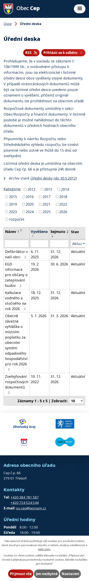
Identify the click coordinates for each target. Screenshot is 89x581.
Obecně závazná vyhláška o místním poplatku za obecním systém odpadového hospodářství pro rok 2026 (16, 342)
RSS (31, 52)
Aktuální (78, 251)
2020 (30, 204)
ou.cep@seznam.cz (31, 508)
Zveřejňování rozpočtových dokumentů (16, 384)
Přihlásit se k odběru (63, 52)
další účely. (44, 549)
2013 (48, 189)
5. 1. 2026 (38, 315)
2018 (63, 196)
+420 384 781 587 (25, 497)
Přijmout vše (21, 573)
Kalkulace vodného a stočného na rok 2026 (16, 300)
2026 (63, 211)
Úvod (8, 24)
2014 (65, 189)
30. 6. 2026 (59, 264)
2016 (30, 196)
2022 (63, 204)
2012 (31, 189)
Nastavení (70, 573)
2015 (13, 196)
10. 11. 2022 (36, 379)
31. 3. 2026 (59, 315)
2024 (30, 211)
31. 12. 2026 (55, 254)
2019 (13, 204)
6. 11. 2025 (35, 254)
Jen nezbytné (47, 573)
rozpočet (16, 219)
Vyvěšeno (39, 231)
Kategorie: (12, 189)
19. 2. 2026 (35, 267)
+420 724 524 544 (25, 502)
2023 (13, 211)
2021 (46, 204)
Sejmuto (59, 231)
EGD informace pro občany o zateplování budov (16, 275)
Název (12, 231)
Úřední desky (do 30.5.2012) (53, 178)
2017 (46, 196)
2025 (46, 211)
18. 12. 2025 (36, 295)
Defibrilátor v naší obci (16, 254)
